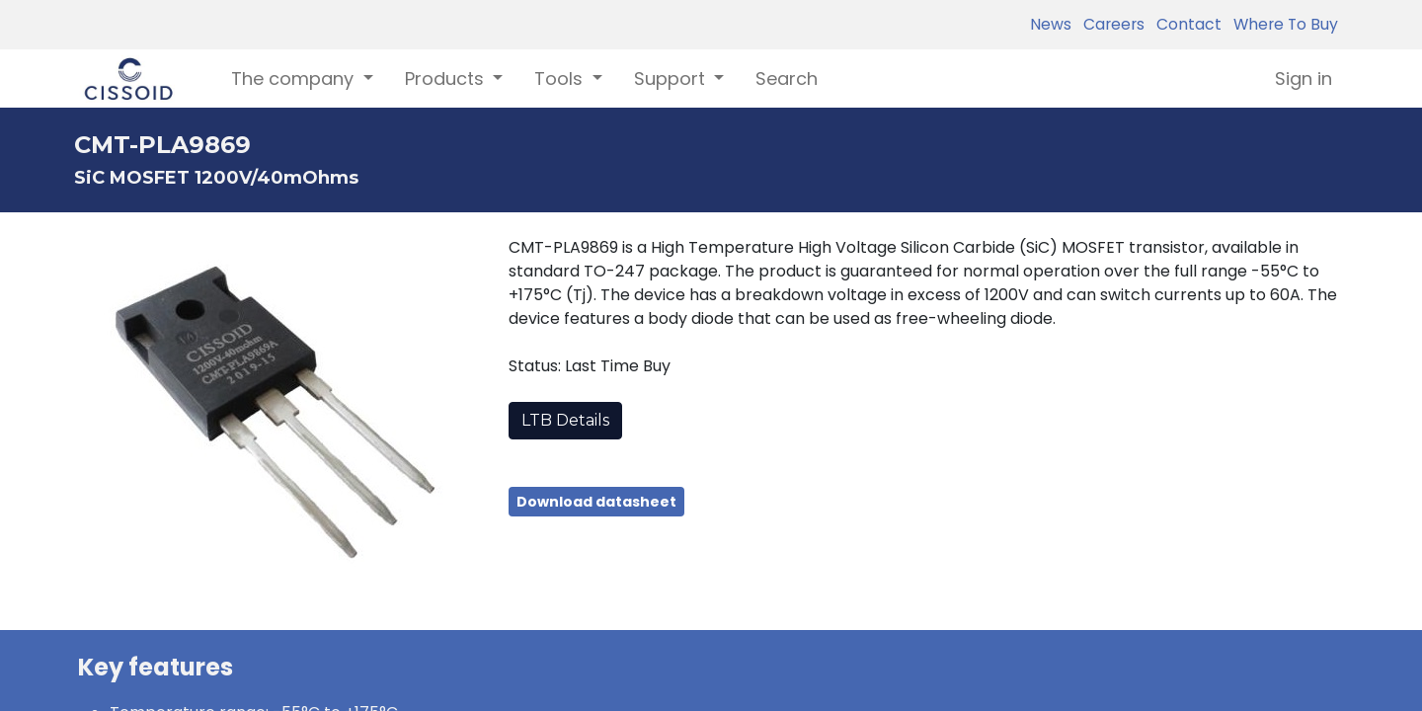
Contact (1185, 24)
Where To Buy (1281, 24)
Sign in (1303, 78)
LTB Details (565, 420)
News (1050, 24)
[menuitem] (786, 78)
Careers (1110, 24)
